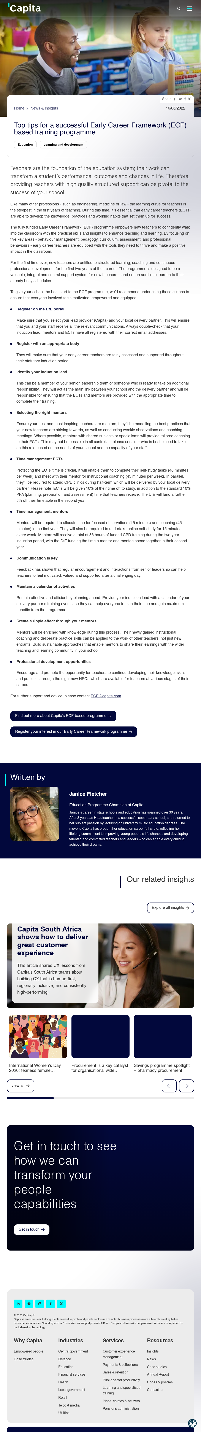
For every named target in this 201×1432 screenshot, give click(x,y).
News (151, 1359)
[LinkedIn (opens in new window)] (18, 1304)
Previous (169, 1085)
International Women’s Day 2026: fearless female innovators (35, 1071)
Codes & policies (160, 1382)
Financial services (71, 1374)
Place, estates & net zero (121, 1401)
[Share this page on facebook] (185, 99)
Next (186, 1085)
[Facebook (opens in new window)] (50, 1304)
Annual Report (158, 1374)
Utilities (64, 1413)
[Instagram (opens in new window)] (39, 1304)
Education (66, 1367)
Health (63, 1382)
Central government (73, 1351)
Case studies (23, 1359)
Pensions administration (121, 1409)
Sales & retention (115, 1372)
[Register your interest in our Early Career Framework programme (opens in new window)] (73, 731)
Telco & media (69, 1405)
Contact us (155, 1390)
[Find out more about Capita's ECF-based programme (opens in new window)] (63, 716)
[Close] (179, 8)
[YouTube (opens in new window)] (29, 1304)
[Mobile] (189, 8)
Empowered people (28, 1351)
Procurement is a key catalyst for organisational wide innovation (99, 1071)
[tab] (30, 1099)
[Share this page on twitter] (190, 99)
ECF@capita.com (106, 696)
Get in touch (29, 1230)
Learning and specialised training (122, 1390)
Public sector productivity (121, 1380)
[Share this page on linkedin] (181, 99)
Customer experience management (119, 1354)
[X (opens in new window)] (61, 1304)
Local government (71, 1390)
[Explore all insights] (170, 908)
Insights (153, 1351)
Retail (62, 1398)
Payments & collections (120, 1365)
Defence (64, 1359)
